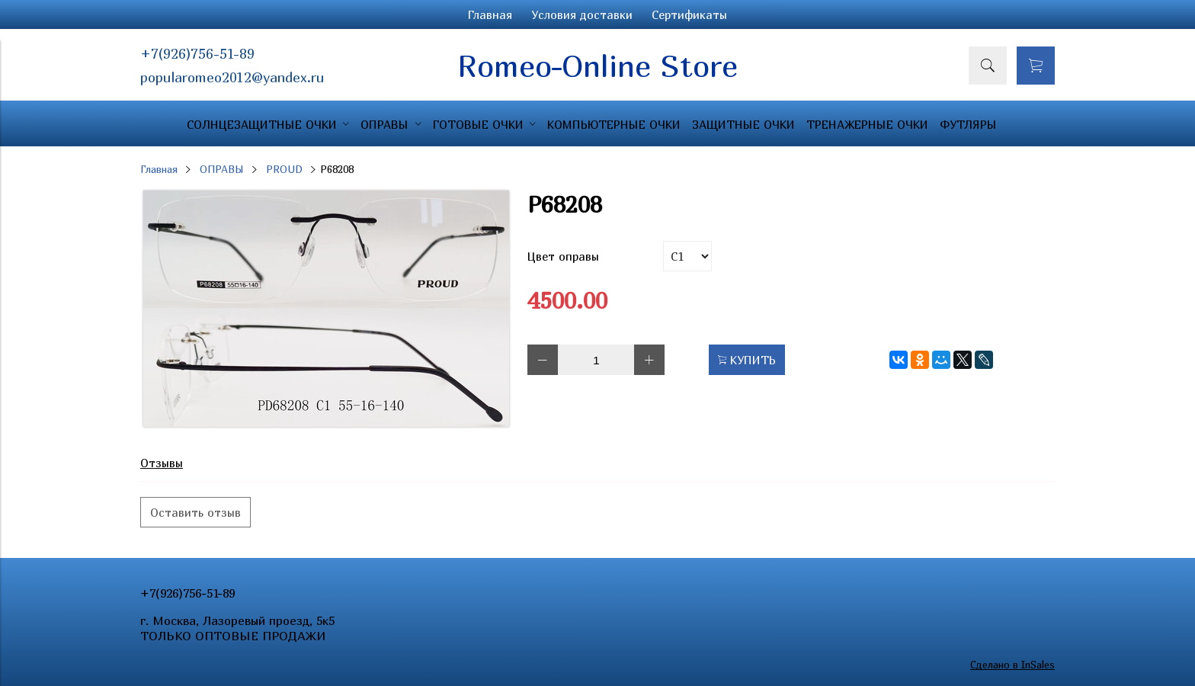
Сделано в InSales (1012, 665)
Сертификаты (689, 14)
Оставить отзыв (195, 512)
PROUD (284, 169)
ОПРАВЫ (222, 169)
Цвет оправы (563, 256)
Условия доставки (582, 14)
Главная (490, 14)
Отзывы (161, 463)
